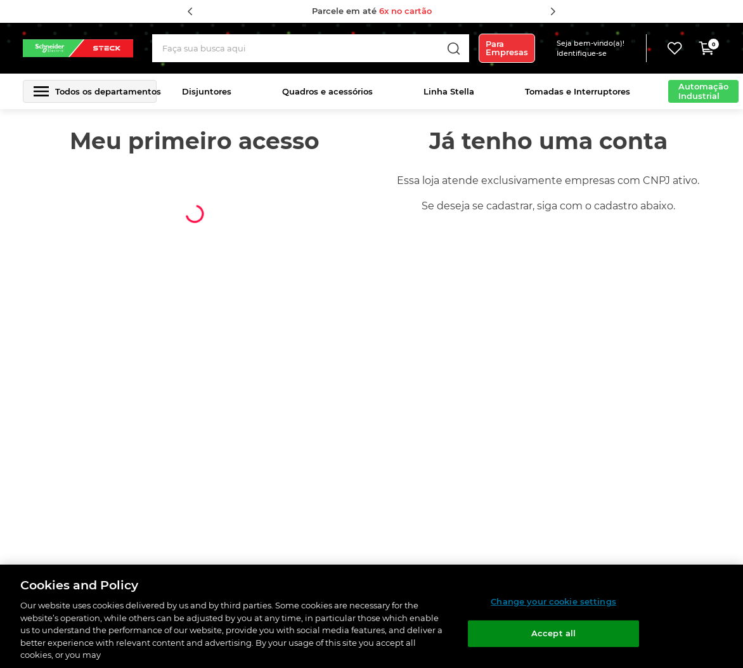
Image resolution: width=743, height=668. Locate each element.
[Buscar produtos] (453, 48)
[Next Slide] (552, 11)
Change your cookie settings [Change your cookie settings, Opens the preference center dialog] (553, 601)
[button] (599, 48)
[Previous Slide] (190, 11)
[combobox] (310, 48)
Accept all (553, 633)
